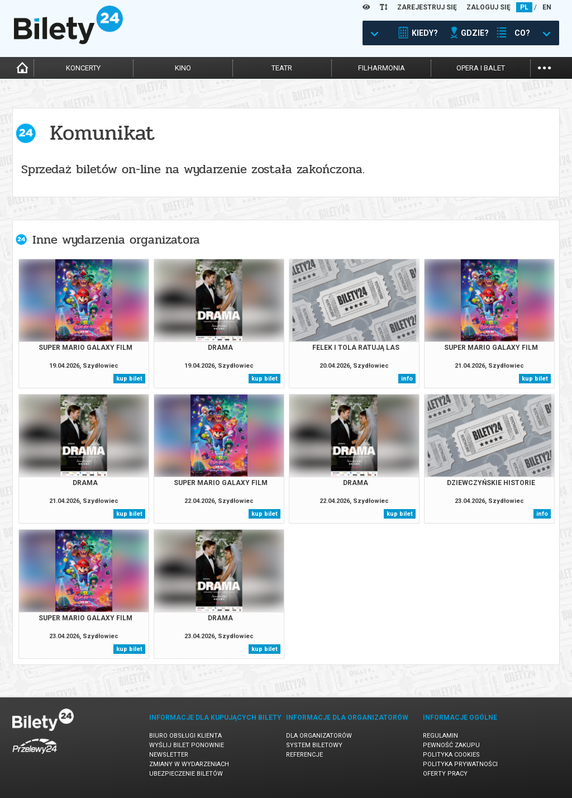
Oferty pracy (445, 773)
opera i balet (480, 68)
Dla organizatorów (319, 735)
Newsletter (168, 754)
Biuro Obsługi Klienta (185, 735)
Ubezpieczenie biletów (186, 773)
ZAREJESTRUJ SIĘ (427, 7)
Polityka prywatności (460, 764)
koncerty (83, 68)
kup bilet (129, 378)
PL (524, 7)
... (544, 67)
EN (546, 7)
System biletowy (314, 745)
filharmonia (381, 68)
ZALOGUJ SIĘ (488, 7)
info (407, 378)
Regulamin (440, 735)
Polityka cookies (451, 754)
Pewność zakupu (451, 745)
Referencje (304, 754)
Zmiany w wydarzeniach (189, 764)
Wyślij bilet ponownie (186, 745)
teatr (281, 68)
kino (183, 68)
